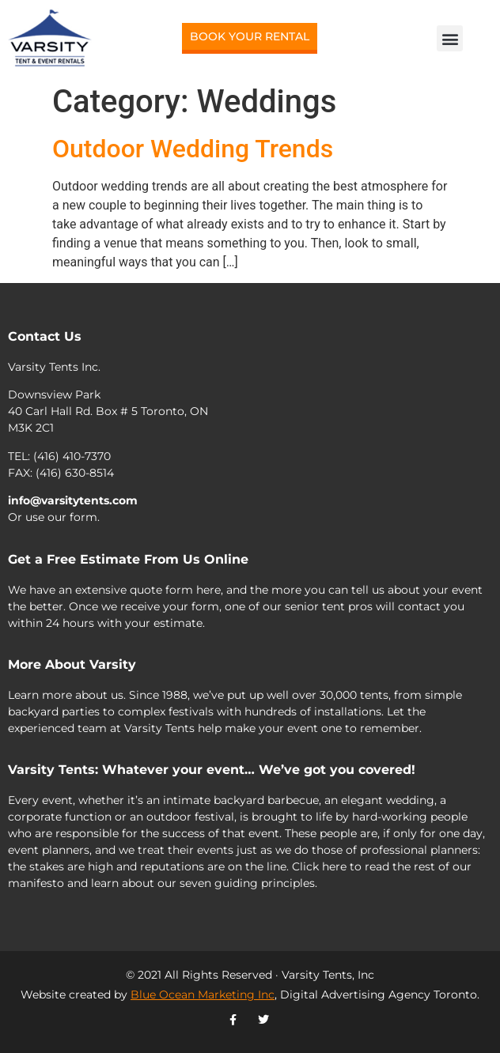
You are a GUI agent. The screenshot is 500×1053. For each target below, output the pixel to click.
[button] (450, 38)
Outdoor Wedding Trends (192, 149)
